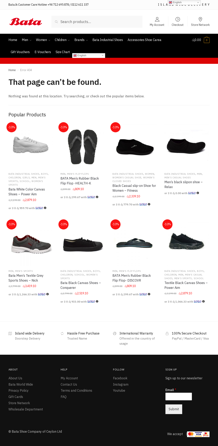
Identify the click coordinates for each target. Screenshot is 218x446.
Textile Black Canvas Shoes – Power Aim (186, 285)
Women (149, 174)
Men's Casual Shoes (177, 177)
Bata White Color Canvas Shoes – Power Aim (26, 191)
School (25, 181)
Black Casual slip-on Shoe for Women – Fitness (134, 188)
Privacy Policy (18, 390)
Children (14, 177)
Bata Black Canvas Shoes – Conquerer (80, 285)
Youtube (119, 390)
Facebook (120, 378)
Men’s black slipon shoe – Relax (183, 184)
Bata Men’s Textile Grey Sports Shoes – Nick (25, 277)
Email (170, 390)
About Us (15, 378)
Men (34, 177)
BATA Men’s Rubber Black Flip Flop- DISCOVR (131, 277)
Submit (174, 409)
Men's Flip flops (78, 174)
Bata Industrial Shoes (23, 174)
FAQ (64, 397)
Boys (44, 174)
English (79, 55)
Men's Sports (24, 271)
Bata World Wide (20, 384)
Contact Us (69, 384)
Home (12, 70)
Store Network (200, 24)
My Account (157, 24)
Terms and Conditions (76, 390)
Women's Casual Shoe (126, 177)
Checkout (178, 24)
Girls (26, 177)
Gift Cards (15, 397)
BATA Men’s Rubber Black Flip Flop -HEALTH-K (79, 180)
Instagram (120, 384)
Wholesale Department (25, 409)
